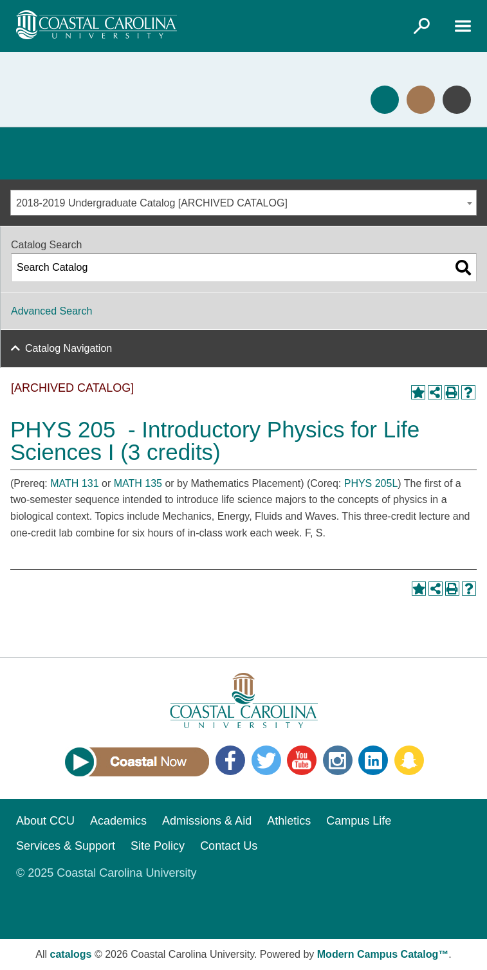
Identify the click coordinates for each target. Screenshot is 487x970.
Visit (421, 99)
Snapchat (409, 760)
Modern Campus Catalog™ (382, 954)
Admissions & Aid (207, 820)
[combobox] (243, 202)
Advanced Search (51, 311)
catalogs (71, 954)
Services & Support (65, 845)
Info (457, 99)
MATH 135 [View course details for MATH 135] (138, 483)
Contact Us (228, 845)
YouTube (302, 760)
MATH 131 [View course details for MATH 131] (74, 483)
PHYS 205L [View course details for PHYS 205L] (371, 483)
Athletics (289, 820)
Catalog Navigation (68, 348)
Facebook (230, 760)
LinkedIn (373, 760)
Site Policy (158, 845)
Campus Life (358, 820)
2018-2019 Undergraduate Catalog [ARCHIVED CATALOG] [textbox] (152, 202)
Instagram (338, 760)
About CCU (45, 820)
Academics (118, 820)
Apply (384, 99)
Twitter (266, 760)
